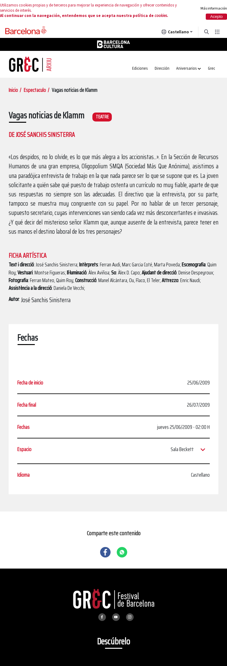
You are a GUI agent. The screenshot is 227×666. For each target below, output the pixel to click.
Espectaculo (35, 90)
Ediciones (140, 68)
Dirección (162, 68)
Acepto (216, 16)
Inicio (13, 90)
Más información (214, 8)
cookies (161, 15)
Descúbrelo (113, 641)
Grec (211, 68)
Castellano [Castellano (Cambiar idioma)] (177, 33)
